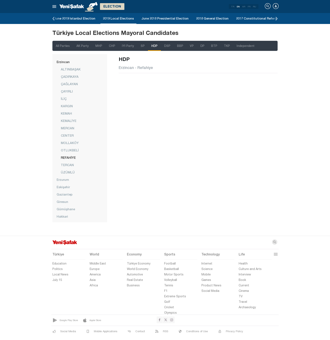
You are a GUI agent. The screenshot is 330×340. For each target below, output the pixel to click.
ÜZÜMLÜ (68, 172)
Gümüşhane (66, 209)
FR (249, 6)
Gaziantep (64, 194)
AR (243, 6)
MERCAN (67, 128)
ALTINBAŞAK (71, 69)
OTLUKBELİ (70, 150)
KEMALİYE (68, 121)
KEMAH (66, 113)
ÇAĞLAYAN (69, 84)
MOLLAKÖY (70, 143)
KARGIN (67, 106)
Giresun (62, 202)
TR (232, 6)
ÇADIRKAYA (70, 76)
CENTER (67, 135)
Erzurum (63, 179)
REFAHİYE (68, 157)
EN (238, 6)
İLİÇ (64, 99)
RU (254, 6)
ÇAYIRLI (67, 91)
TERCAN (67, 165)
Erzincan (63, 62)
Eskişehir (63, 187)
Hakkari (62, 216)
